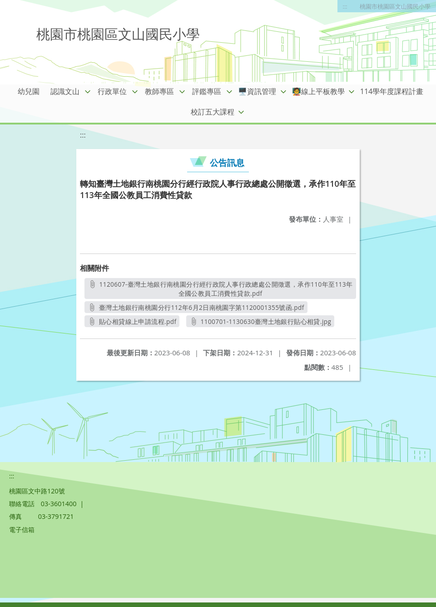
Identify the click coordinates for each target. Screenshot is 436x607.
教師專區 (159, 91)
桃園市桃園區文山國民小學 (395, 6)
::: (345, 6)
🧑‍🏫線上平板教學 (318, 91)
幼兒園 (29, 91)
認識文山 (64, 91)
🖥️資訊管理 (257, 91)
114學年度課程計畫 (391, 91)
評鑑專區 (206, 91)
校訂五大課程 (212, 112)
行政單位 (112, 91)
